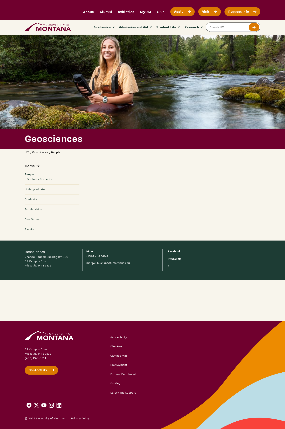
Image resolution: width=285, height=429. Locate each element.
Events (29, 229)
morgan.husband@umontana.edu (108, 263)
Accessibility (118, 337)
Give (160, 11)
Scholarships (33, 209)
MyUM (145, 11)
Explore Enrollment (123, 374)
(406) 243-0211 (35, 358)
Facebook (174, 251)
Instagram (175, 258)
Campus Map (119, 356)
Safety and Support (123, 393)
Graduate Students (39, 179)
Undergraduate (35, 189)
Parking (115, 383)
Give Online (32, 219)
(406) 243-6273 (97, 256)
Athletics (126, 11)
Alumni (106, 11)
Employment (118, 365)
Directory (116, 346)
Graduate (31, 199)
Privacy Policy (80, 418)
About (88, 11)
